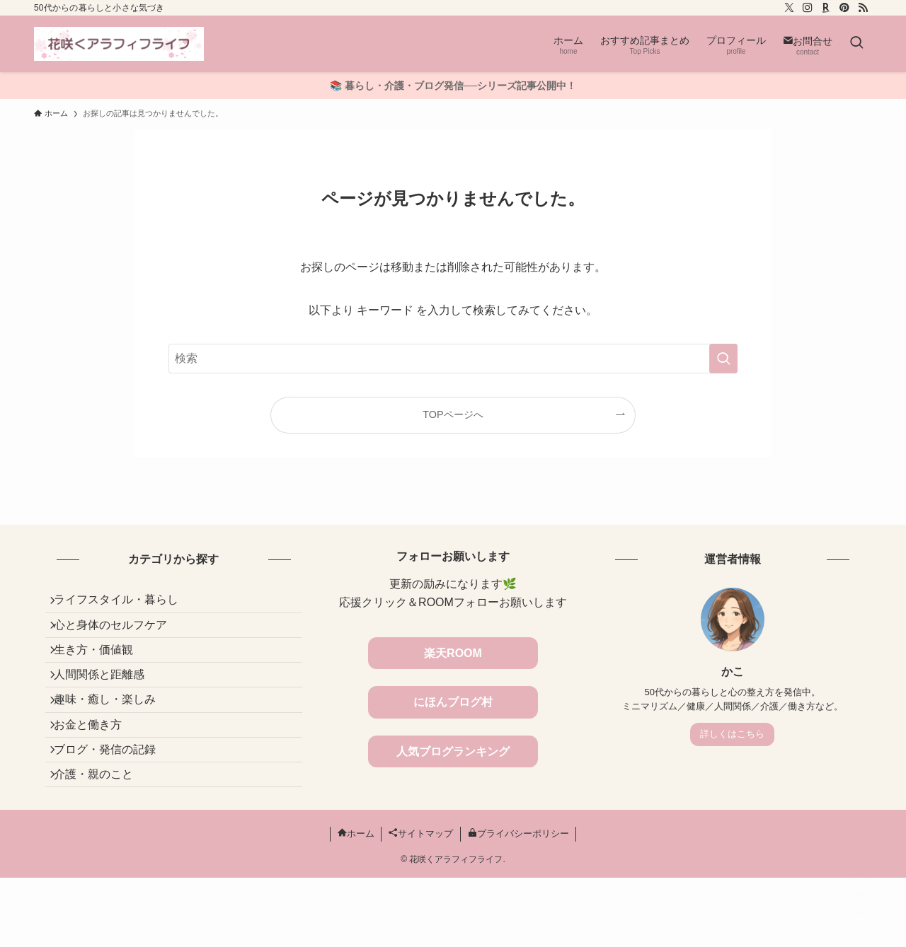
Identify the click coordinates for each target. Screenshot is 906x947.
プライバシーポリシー (518, 902)
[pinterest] (844, 8)
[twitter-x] (789, 8)
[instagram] (807, 8)
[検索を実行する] (723, 358)
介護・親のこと (102, 838)
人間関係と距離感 (107, 705)
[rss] (863, 8)
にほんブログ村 (453, 702)
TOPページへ (453, 414)
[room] (826, 8)
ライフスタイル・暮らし (124, 604)
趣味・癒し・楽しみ (113, 738)
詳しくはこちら (732, 733)
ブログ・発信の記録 (113, 805)
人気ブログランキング (453, 751)
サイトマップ (421, 902)
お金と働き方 (96, 771)
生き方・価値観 (102, 671)
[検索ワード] (453, 358)
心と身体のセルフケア (119, 638)
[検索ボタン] (856, 44)
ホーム (356, 902)
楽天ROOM (453, 653)
